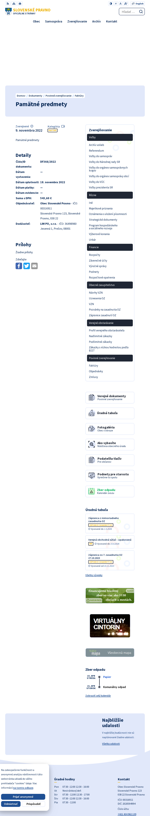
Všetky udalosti (111, 686)
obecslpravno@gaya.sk (131, 761)
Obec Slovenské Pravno (131, 802)
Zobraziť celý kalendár (98, 638)
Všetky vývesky (93, 518)
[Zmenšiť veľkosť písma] (116, 3)
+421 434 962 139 (127, 757)
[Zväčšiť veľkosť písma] (125, 3)
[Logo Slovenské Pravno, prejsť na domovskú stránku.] (27, 11)
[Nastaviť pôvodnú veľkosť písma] (120, 3)
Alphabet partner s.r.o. (132, 798)
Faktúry (52, 73)
